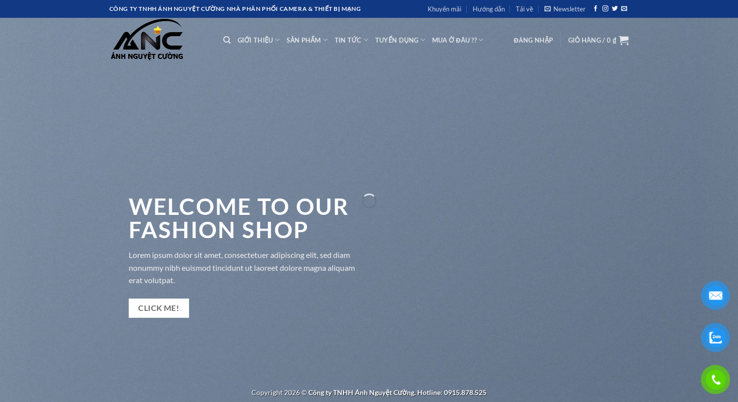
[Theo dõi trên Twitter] (615, 8)
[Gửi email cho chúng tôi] (624, 8)
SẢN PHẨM (307, 40)
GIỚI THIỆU (259, 40)
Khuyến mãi (444, 9)
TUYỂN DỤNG (400, 40)
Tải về (524, 9)
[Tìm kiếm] (227, 40)
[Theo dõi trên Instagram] (605, 8)
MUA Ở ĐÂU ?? (458, 40)
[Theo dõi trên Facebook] (595, 8)
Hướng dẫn (489, 9)
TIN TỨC (351, 40)
